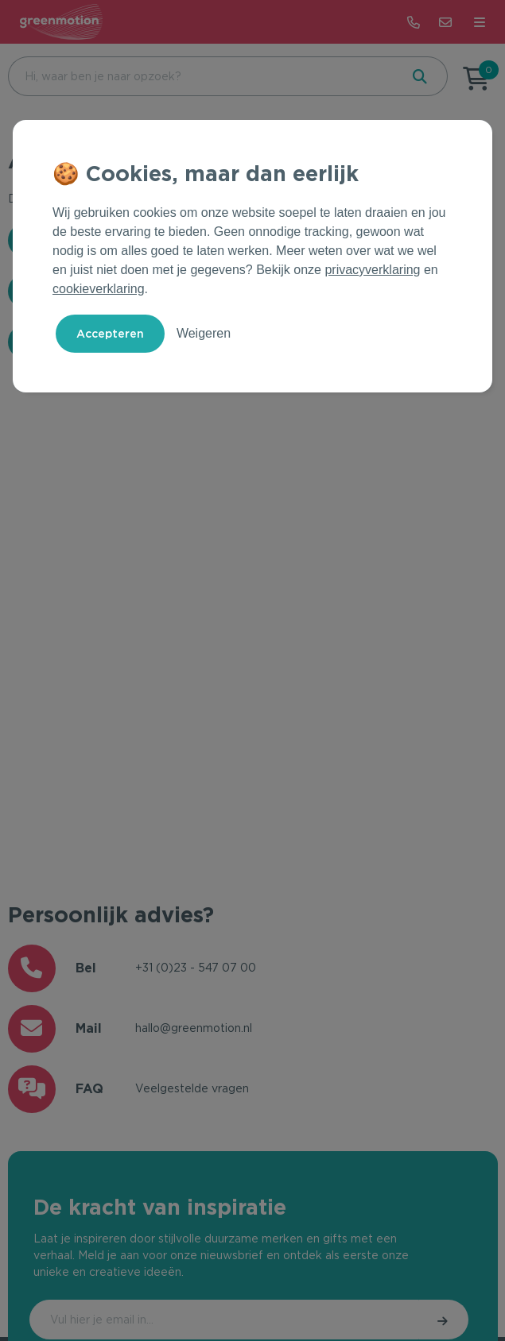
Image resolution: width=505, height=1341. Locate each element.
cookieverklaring (98, 289)
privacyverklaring (372, 269)
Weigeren (204, 333)
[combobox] (202, 76)
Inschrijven (443, 1319)
